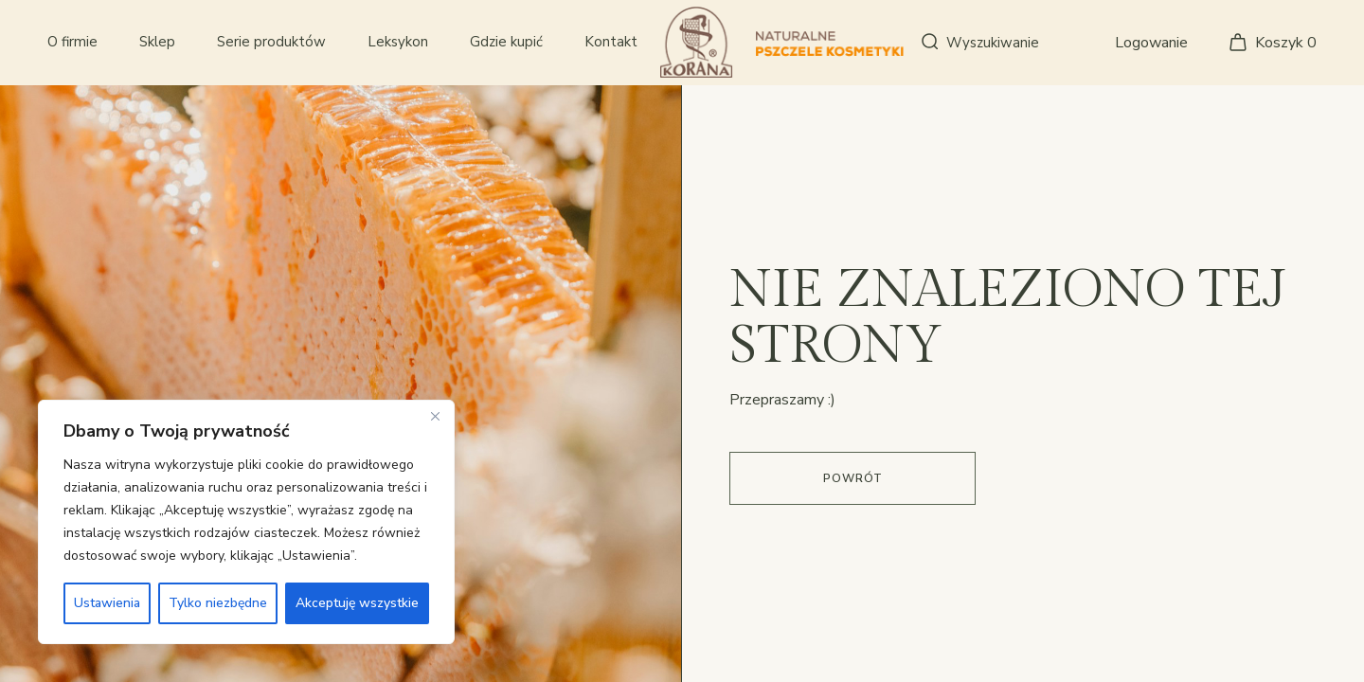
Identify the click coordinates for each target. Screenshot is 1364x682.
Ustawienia (107, 603)
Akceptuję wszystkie (357, 603)
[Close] (434, 415)
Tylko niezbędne (218, 603)
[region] (246, 522)
